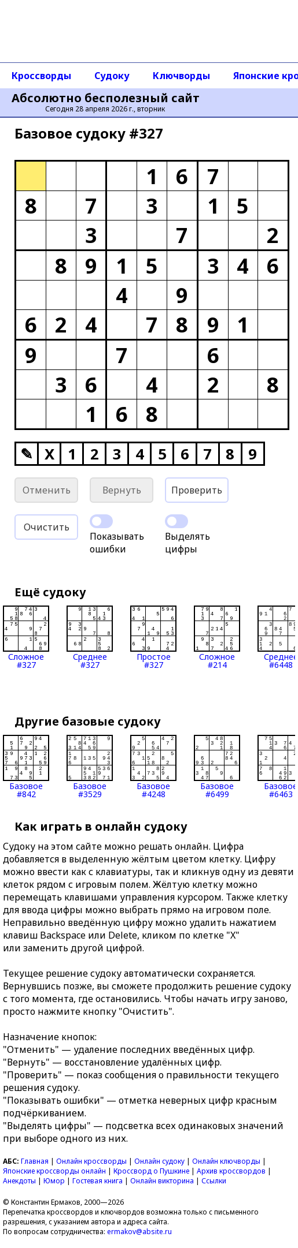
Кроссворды (41, 75)
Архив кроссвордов (231, 1171)
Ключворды (181, 75)
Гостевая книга (97, 1181)
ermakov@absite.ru (139, 1231)
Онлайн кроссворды (91, 1161)
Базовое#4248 (153, 766)
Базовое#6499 (217, 766)
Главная (35, 1161)
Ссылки (213, 1181)
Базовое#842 (26, 766)
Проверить (196, 490)
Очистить (46, 527)
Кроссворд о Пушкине (151, 1171)
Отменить (47, 490)
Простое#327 (153, 637)
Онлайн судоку (159, 1161)
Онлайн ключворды (226, 1161)
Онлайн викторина (162, 1181)
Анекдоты (19, 1181)
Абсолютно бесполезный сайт (106, 98)
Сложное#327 (26, 637)
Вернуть (121, 490)
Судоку (112, 75)
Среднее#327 (90, 637)
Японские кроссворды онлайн (54, 1171)
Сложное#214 (217, 637)
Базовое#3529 (90, 766)
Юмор (54, 1181)
